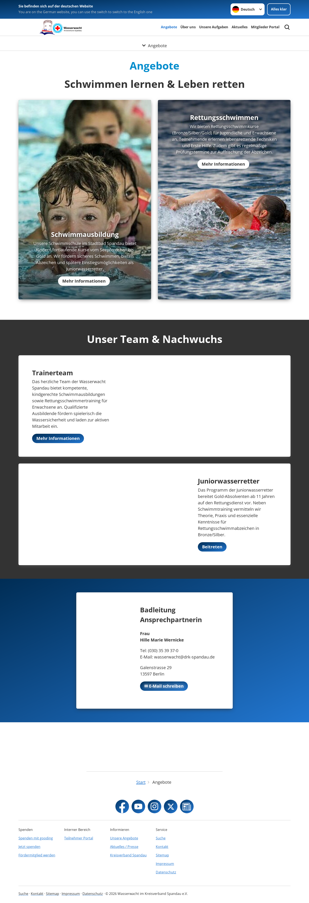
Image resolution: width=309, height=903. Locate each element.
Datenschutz (166, 872)
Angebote (169, 27)
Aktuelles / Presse (124, 846)
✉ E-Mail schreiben (164, 732)
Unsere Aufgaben (213, 27)
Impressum (165, 863)
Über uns (188, 27)
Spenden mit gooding (35, 838)
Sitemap (162, 855)
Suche (161, 838)
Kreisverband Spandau (128, 855)
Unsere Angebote (124, 838)
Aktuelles (240, 27)
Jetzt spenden (29, 846)
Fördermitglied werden (36, 855)
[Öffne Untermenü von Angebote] (154, 41)
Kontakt (162, 846)
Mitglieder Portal (265, 27)
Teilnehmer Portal (78, 838)
